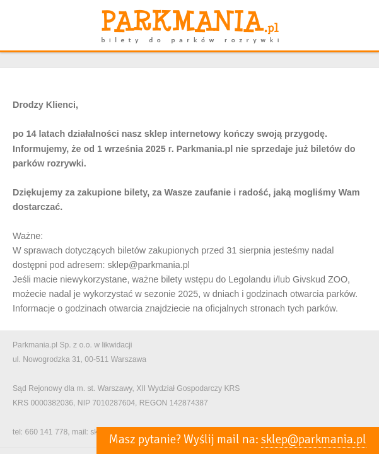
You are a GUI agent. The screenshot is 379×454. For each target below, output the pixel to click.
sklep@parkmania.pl (313, 439)
